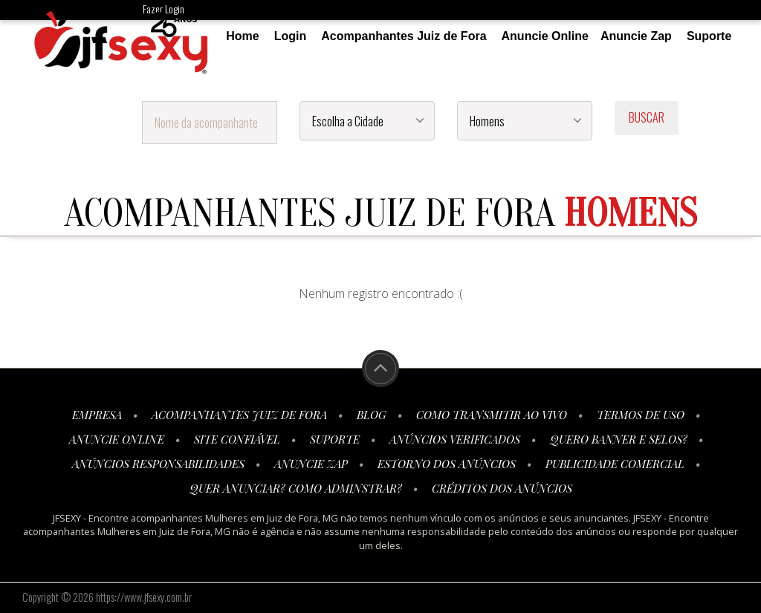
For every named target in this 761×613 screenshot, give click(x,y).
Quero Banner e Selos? (618, 439)
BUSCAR (646, 117)
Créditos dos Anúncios (502, 488)
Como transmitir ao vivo (491, 414)
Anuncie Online (545, 36)
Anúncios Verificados (454, 439)
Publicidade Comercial (614, 463)
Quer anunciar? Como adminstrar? (296, 488)
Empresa (97, 414)
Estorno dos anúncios (447, 463)
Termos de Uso (640, 414)
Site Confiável (237, 439)
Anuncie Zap (636, 36)
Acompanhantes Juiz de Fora (403, 36)
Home (242, 36)
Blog (371, 414)
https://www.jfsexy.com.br (144, 597)
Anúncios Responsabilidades (158, 463)
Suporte (709, 36)
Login (290, 36)
